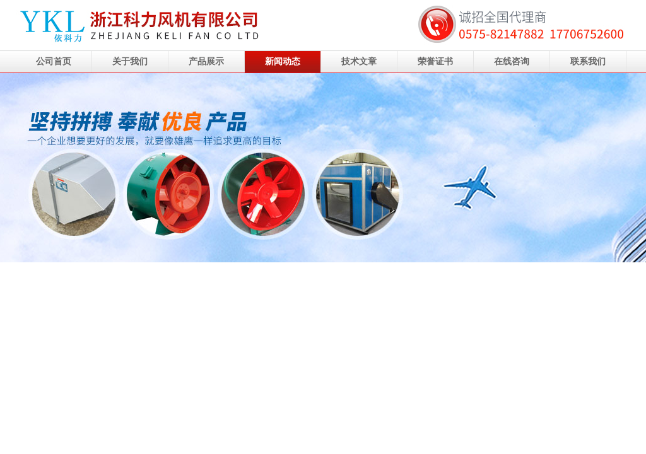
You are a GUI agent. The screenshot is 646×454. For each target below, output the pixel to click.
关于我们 (130, 61)
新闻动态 (282, 61)
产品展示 (206, 61)
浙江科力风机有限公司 (323, 167)
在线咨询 (511, 61)
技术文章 (359, 61)
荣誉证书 (435, 61)
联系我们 (588, 61)
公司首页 (53, 61)
